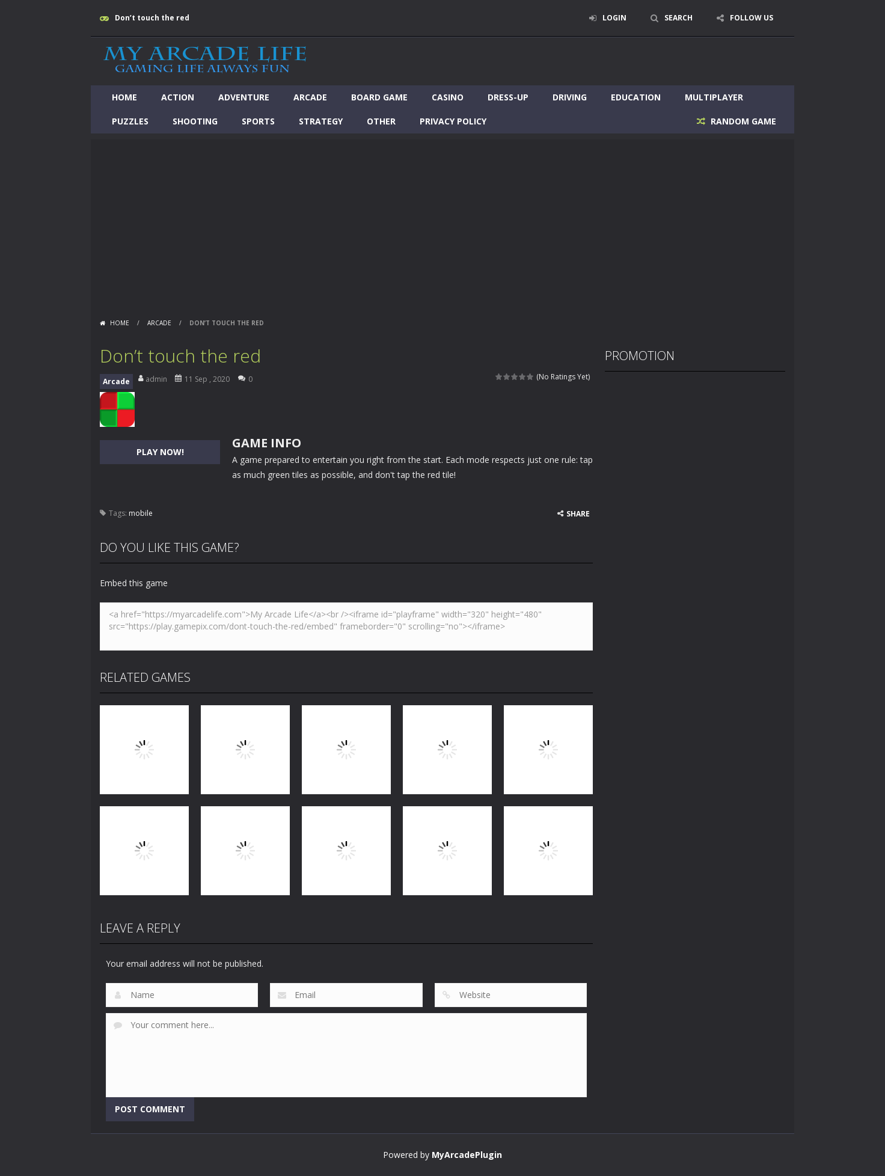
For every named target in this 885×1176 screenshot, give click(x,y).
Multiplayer (714, 97)
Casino (448, 97)
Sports (258, 121)
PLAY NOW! (160, 452)
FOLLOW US (751, 18)
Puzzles (130, 121)
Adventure (243, 97)
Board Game (379, 97)
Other (381, 121)
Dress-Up (508, 97)
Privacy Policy (453, 121)
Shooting (195, 121)
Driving (570, 97)
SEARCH (678, 18)
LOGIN (614, 18)
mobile (141, 513)
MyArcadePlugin (467, 1154)
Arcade (310, 97)
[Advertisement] (442, 223)
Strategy (321, 121)
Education (636, 97)
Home (124, 97)
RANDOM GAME (742, 121)
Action (177, 97)
